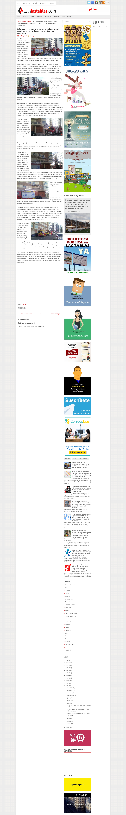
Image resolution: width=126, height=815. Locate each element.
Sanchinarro (68, 636)
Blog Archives (83, 458)
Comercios (52, 3)
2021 (67, 673)
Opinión (35, 3)
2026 (67, 660)
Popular (67, 458)
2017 (67, 683)
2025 (67, 662)
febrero (69, 721)
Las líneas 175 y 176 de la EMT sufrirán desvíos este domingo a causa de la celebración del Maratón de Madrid (81, 552)
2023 (67, 668)
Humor (67, 619)
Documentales (69, 599)
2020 (67, 675)
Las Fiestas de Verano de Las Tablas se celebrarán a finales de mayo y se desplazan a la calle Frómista (81, 489)
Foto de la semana (66, 17)
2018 (67, 680)
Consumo (56, 17)
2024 (67, 665)
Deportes (67, 596)
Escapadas (68, 607)
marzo (69, 718)
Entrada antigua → (56, 314)
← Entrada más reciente (25, 314)
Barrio (32, 17)
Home (19, 21)
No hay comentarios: (36, 36)
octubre (69, 693)
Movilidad (68, 622)
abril (68, 703)
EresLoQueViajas (70, 604)
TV (65, 647)
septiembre (70, 695)
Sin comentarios (69, 639)
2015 (67, 727)
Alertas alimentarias (70, 585)
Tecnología (48, 17)
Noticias (25, 17)
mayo (68, 700)
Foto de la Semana (70, 616)
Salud (66, 633)
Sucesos (67, 641)
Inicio (18, 3)
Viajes (66, 653)
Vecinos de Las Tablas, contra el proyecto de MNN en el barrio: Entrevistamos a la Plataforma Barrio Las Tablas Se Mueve (81, 517)
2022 (67, 670)
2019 (67, 678)
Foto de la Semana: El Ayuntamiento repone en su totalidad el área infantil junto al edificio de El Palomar (81, 465)
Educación (43, 3)
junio (68, 698)
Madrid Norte (26, 3)
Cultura (39, 17)
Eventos (67, 610)
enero (69, 724)
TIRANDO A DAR (69, 644)
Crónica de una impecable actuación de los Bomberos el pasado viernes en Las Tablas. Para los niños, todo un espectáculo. (37, 31)
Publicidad (68, 630)
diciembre (70, 688)
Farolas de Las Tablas (71, 613)
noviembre (70, 690)
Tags (74, 458)
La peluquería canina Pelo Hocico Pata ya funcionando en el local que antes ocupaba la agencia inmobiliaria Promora (81, 504)
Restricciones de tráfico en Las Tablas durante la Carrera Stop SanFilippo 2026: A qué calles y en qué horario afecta (81, 474)
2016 (67, 686)
